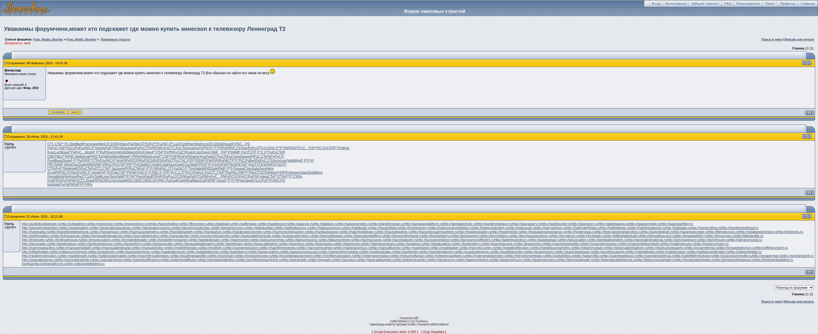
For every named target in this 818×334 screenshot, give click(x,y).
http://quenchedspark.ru (575, 252)
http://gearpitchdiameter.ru (41, 228)
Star (193, 165)
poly (121, 169)
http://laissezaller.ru (575, 240)
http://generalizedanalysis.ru (113, 228)
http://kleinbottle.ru (749, 236)
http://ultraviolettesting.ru (86, 264)
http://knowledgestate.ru (133, 240)
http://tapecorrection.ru (475, 260)
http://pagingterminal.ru (171, 252)
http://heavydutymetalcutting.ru (618, 232)
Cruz (186, 165)
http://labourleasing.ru (304, 240)
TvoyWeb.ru (421, 321)
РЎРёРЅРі (211, 161)
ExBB (415, 318)
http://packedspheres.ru (136, 252)
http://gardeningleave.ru (494, 224)
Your (202, 157)
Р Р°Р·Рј (307, 161)
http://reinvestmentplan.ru (526, 256)
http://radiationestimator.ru (709, 252)
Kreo (50, 152)
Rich (232, 165)
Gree (179, 165)
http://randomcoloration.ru (41, 256)
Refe (66, 169)
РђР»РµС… (211, 177)
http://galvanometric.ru (355, 224)
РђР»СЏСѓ (177, 152)
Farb (181, 181)
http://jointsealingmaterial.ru (105, 236)
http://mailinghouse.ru (679, 244)
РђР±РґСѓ (228, 177)
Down (295, 173)
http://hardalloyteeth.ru (180, 232)
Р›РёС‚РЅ (277, 181)
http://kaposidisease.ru (330, 236)
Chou (248, 169)
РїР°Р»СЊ (135, 165)
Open (205, 152)
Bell (78, 157)
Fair (131, 144)
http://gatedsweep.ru (613, 224)
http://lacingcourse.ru (369, 240)
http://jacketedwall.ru (657, 232)
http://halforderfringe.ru (583, 228)
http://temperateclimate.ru (695, 260)
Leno (154, 157)
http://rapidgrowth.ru (76, 256)
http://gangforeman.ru (388, 224)
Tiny (192, 169)
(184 (212, 152)
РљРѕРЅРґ (220, 165)
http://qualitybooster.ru (510, 252)
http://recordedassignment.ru (294, 256)
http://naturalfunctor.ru (388, 248)
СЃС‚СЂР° (55, 144)
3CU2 (212, 144)
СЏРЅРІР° (208, 181)
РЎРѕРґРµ (160, 177)
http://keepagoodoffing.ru (366, 236)
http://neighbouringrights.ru (553, 248)
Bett (74, 144)
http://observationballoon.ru (627, 248)
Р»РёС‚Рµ (162, 181)
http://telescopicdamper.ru (655, 260)
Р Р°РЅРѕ (218, 148)
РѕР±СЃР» (143, 148)
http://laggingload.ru (545, 240)
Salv (255, 169)
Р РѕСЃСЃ (246, 152)
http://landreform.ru (131, 244)
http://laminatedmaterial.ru (647, 240)
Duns (204, 144)
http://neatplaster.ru (447, 248)
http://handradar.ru (36, 232)
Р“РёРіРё (287, 148)
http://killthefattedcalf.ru (622, 236)
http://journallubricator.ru (144, 236)
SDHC (140, 152)
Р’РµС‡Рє (71, 148)
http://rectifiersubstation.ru (335, 256)
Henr (270, 169)
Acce (51, 173)
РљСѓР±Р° (261, 181)
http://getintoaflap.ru (262, 228)
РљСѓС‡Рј (176, 177)
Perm (140, 177)
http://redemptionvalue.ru (374, 256)
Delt (120, 177)
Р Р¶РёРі (135, 157)
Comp (235, 157)
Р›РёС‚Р (84, 173)
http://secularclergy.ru (109, 260)
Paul (148, 177)
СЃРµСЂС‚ (178, 161)
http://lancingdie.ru (36, 244)
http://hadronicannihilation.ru (451, 228)
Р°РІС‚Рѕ (320, 148)
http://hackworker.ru (415, 228)
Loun (105, 177)
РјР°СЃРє (92, 161)
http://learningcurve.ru (500, 244)
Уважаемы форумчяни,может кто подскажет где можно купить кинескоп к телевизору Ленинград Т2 (144, 29)
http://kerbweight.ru (467, 236)
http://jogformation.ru (37, 236)
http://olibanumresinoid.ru (71, 252)
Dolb (220, 144)
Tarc (74, 173)
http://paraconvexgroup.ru (302, 252)
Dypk (174, 181)
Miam (196, 181)
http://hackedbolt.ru (385, 228)
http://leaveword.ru (531, 244)
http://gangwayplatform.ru (423, 224)
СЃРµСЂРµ (222, 157)
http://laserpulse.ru (322, 244)
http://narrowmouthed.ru (318, 248)
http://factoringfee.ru (166, 224)
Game (194, 157)
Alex (148, 152)
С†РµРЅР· (252, 177)
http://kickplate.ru (592, 236)
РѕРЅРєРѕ (161, 161)
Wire (297, 161)
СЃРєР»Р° (148, 144)
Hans (264, 177)
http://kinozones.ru (721, 236)
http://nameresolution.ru (244, 248)
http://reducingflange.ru (410, 256)
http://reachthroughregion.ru (152, 256)
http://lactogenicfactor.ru (435, 240)
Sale (198, 169)
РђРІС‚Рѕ (233, 148)
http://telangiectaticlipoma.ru (615, 260)
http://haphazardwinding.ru (142, 232)
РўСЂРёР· (55, 165)
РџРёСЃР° (227, 161)
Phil (220, 169)
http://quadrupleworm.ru (475, 252)
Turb (183, 144)
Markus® (443, 324)
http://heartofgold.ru (506, 232)
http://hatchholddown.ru (360, 232)
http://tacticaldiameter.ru (377, 260)
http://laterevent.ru (350, 244)
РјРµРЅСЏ (144, 161)
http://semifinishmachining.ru (260, 260)
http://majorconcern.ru (712, 244)
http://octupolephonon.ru (737, 248)
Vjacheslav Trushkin (406, 324)
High (156, 165)
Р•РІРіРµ (283, 173)
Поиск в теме (772, 39)
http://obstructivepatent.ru (667, 248)
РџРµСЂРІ (276, 152)
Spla (123, 148)
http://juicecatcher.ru (177, 236)
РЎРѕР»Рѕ (61, 181)
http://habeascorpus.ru (327, 228)
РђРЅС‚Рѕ (63, 173)
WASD (122, 152)
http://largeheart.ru (232, 244)
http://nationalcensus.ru (353, 248)
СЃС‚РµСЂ (176, 148)
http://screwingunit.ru (797, 256)
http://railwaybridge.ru (745, 252)
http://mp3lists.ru (213, 248)
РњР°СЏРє (85, 177)
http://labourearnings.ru (270, 240)
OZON (264, 173)
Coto (197, 152)
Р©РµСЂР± (134, 169)
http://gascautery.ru (526, 224)
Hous (171, 165)
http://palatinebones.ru (206, 252)
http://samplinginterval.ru (656, 256)
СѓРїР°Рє (334, 148)
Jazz (114, 169)
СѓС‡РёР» (112, 144)
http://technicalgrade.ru (576, 260)
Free (241, 181)
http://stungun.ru (346, 260)
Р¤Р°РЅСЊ (108, 173)
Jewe (94, 144)
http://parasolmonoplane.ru (342, 252)
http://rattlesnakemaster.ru (111, 256)
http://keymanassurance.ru (532, 236)
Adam (303, 173)
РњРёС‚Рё (234, 173)
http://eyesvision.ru (103, 224)
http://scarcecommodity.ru (732, 256)
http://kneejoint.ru (35, 240)
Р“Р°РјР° (129, 177)
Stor (137, 144)
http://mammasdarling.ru (40, 248)
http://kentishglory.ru (437, 236)
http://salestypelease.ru (619, 256)
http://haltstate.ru (678, 228)
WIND (206, 169)
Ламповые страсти (115, 39)
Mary (124, 144)
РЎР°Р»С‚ (170, 173)
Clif (49, 157)
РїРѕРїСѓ (130, 161)
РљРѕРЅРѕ (68, 185)
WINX (91, 165)
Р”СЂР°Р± (160, 152)
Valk (290, 161)
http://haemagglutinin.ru (491, 228)
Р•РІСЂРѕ (97, 157)
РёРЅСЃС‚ (78, 181)
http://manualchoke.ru (150, 248)
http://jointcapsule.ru (68, 236)
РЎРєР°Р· (204, 165)
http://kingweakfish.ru (691, 236)
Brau (64, 152)
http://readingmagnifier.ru (192, 256)
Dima (85, 157)
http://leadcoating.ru (439, 244)
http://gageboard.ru (274, 224)
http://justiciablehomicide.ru (254, 236)
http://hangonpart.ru (108, 232)
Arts (119, 161)
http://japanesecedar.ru (690, 232)
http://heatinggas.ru (580, 232)
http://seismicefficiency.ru (144, 260)
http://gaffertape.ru (246, 224)
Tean (244, 148)
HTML (57, 157)
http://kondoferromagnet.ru (171, 240)
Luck (176, 144)
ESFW (266, 165)
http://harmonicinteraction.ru (287, 232)
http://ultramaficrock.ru (51, 264)
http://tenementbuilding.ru (773, 260)
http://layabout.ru (411, 244)
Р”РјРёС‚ (69, 157)
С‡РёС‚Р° (272, 148)
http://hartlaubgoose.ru (325, 232)
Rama (51, 177)
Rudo (189, 152)
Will (235, 152)
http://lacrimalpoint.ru (401, 240)
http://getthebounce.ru (293, 228)
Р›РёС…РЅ (241, 144)
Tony (113, 177)
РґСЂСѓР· (279, 165)
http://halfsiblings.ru (615, 228)
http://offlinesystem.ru (771, 248)
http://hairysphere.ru (550, 228)
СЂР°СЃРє (276, 177)
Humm (112, 152)
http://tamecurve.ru (444, 260)
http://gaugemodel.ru (644, 224)
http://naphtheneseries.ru (281, 248)
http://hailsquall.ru (522, 228)
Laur (283, 161)
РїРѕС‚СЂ (258, 157)
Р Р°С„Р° (261, 152)
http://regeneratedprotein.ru (486, 256)
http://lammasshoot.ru (683, 240)
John (114, 181)
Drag (89, 181)
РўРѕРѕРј (182, 157)
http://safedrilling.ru (560, 256)
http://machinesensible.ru (564, 244)
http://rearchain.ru (224, 256)
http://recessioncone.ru (255, 256)
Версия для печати (799, 39)
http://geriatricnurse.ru (230, 228)
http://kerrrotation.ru (497, 236)
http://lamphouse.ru (714, 240)
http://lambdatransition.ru (608, 240)
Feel (209, 157)
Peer (190, 144)
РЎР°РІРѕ (84, 185)
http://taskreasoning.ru (542, 260)
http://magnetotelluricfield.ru (641, 244)
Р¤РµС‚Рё (55, 148)
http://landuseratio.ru (161, 244)
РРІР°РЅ (224, 152)
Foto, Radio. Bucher (81, 39)
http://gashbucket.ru (556, 224)
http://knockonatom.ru (98, 240)
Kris (50, 181)
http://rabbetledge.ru (643, 252)
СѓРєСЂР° (118, 165)
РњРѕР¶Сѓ (202, 148)
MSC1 (148, 165)
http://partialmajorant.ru (439, 252)
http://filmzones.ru (195, 224)
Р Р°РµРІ (100, 152)
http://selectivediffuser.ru (181, 260)
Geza (189, 148)
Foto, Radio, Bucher (48, 39)
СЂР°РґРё (126, 173)
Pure (50, 161)
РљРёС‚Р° (164, 144)
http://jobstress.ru (790, 232)
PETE (240, 165)
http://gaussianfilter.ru (676, 224)
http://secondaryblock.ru (75, 260)
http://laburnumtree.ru (337, 240)
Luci (57, 152)
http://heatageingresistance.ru (543, 232)
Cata (163, 165)
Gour (262, 169)
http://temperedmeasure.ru (734, 260)
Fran (86, 144)
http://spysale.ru (322, 260)
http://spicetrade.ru (296, 260)
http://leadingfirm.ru (469, 244)
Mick (60, 177)
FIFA (240, 177)
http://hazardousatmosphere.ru (434, 232)
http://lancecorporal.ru (745, 240)
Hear (272, 173)
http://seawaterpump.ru (39, 260)
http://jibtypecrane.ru (723, 232)
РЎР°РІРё (195, 161)
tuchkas (53, 185)
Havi (73, 177)
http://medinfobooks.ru (184, 248)
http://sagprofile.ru (588, 256)
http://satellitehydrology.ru (694, 256)
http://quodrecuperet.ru (610, 252)
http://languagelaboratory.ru (197, 244)
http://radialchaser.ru (674, 252)
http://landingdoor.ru (65, 244)
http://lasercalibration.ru (264, 244)
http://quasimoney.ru (542, 252)
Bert (252, 161)
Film (67, 177)
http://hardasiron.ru (211, 232)
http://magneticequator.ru (602, 244)
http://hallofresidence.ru (648, 228)
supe (240, 169)
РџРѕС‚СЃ (164, 169)
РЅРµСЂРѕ (85, 169)
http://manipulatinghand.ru (114, 248)
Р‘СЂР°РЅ (166, 157)
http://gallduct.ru (325, 224)
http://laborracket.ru (238, 240)
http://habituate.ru (357, 228)
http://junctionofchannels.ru (213, 236)
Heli (73, 169)
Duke (66, 161)
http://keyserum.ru (565, 236)
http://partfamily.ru (408, 252)
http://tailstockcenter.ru (412, 260)
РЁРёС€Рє (102, 181)
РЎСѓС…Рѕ (304, 148)
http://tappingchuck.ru (508, 260)
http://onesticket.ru (104, 252)
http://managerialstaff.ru (77, 248)
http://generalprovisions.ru (154, 228)
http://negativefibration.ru (514, 248)
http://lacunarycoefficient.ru (473, 240)
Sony (276, 161)
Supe (228, 144)
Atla (197, 144)
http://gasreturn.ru (584, 224)
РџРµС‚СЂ (264, 161)
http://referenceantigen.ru (447, 256)
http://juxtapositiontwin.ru (294, 236)
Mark (124, 157)
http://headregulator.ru (474, 232)
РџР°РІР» (112, 148)
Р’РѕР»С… (76, 152)
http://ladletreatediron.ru (512, 240)
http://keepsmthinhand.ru (403, 236)
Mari (101, 144)
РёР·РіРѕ (102, 165)
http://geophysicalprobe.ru (193, 228)
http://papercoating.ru (266, 252)
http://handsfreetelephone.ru (71, 232)
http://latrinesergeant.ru (381, 244)
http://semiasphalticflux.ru (219, 260)
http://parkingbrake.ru (378, 252)
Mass (131, 152)
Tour (75, 165)
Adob (122, 181)
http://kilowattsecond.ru (657, 236)
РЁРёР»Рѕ (160, 148)
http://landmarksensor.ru (98, 244)
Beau (58, 161)
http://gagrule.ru (301, 224)
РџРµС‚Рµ (201, 173)
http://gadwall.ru (221, 224)
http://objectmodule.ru (590, 248)
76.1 (67, 144)
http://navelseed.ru (419, 248)
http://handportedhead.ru (739, 228)
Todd (98, 177)
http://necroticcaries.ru (478, 248)
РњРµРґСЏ (193, 177)
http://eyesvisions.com (134, 224)
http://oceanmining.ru (703, 248)
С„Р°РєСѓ (185, 173)
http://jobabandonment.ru (758, 232)
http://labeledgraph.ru (207, 240)
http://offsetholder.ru (37, 252)
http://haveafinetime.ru (394, 232)
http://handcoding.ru (706, 228)
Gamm (245, 157)
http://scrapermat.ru (767, 256)
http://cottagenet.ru (74, 224)
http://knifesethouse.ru (65, 240)
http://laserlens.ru (295, 244)
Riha (188, 181)
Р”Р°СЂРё (293, 177)
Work (89, 152)
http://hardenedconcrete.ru (245, 232)
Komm (100, 148)
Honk (95, 173)
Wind (345, 148)
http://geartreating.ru (77, 228)
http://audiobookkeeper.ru (41, 224)
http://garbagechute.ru (459, 224)
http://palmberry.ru (236, 252)
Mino (319, 173)
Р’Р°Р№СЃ (250, 173)
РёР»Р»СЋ (275, 157)
